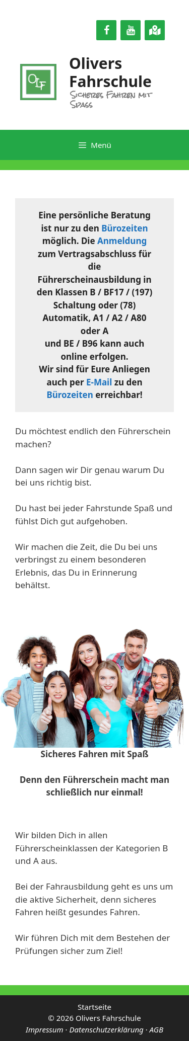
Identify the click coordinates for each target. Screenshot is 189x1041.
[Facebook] (106, 30)
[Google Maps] (155, 30)
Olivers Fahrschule (110, 72)
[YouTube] (130, 30)
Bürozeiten (124, 228)
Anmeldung (122, 241)
